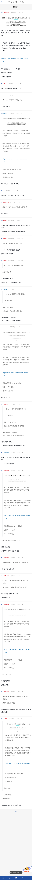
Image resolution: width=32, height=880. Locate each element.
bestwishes (6, 202)
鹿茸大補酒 (6, 12)
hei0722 (5, 83)
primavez (6, 327)
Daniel (5, 718)
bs (3, 190)
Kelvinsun (5, 95)
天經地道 (5, 220)
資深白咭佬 (6, 452)
